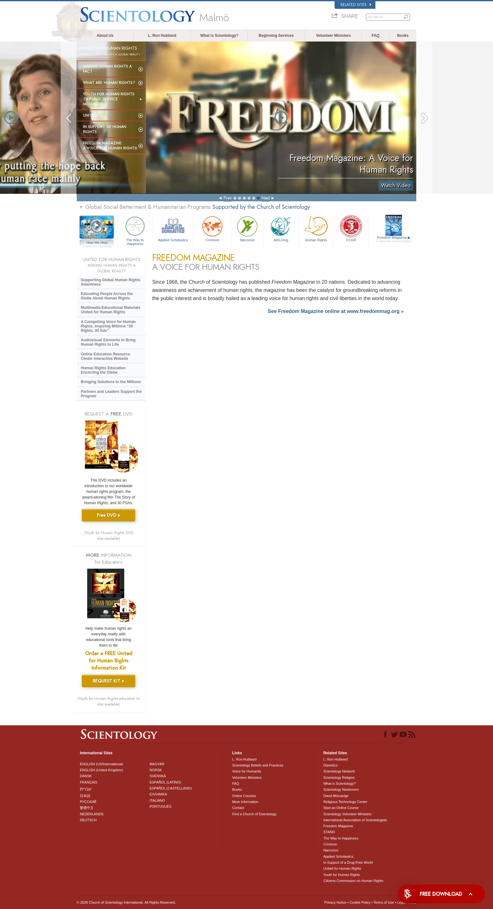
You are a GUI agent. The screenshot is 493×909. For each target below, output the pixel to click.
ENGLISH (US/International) (101, 764)
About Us (105, 35)
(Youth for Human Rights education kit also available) (108, 701)
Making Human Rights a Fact (107, 69)
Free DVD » (108, 515)
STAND (329, 832)
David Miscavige (335, 796)
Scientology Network (339, 771)
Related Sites (356, 5)
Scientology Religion (339, 777)
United (90, 115)
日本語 (85, 796)
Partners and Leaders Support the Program (111, 393)
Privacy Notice (335, 902)
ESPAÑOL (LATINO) (165, 782)
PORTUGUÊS (160, 806)
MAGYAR (157, 764)
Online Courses (244, 796)
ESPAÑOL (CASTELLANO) (171, 788)
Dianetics (330, 765)
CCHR (351, 228)
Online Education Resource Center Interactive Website (105, 356)
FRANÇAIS (88, 782)
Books (403, 35)
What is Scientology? (219, 35)
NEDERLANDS (91, 814)
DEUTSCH (88, 820)
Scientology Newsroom (341, 789)
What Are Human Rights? (109, 83)
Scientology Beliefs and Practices (257, 765)
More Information (245, 802)
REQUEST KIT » (108, 681)
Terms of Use (384, 902)
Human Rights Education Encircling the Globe (103, 370)
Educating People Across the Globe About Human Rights (107, 296)
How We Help (97, 243)
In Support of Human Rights (104, 129)
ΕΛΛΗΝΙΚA (158, 794)
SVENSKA (158, 776)
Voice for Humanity (246, 771)
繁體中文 (87, 808)
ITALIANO (157, 800)
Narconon (247, 228)
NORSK (156, 770)
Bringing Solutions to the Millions (111, 382)
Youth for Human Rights (341, 875)
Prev (228, 198)
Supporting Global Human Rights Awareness (110, 282)
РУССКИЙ (88, 802)
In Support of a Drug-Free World (348, 862)
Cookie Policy (360, 902)
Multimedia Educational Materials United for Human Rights (110, 309)
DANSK (86, 776)
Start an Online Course (340, 808)
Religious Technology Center (345, 802)
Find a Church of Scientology (254, 814)
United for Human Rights (342, 868)
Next (266, 198)
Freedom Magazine (394, 239)
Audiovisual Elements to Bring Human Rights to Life (108, 342)
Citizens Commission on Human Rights (353, 881)
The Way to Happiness (135, 230)
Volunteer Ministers (333, 35)
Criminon (212, 228)
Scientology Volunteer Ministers (347, 814)
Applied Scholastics (172, 228)
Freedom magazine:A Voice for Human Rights (110, 145)
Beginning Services (276, 35)
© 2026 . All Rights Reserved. (126, 902)
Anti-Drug (280, 228)
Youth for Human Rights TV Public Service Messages (109, 99)
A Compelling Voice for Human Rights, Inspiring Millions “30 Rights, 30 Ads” (108, 326)
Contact (238, 808)
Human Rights (316, 228)
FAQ (375, 35)
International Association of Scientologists (355, 820)
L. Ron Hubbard (162, 35)
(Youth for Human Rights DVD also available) (108, 535)
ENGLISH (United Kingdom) (101, 770)
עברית (85, 788)
